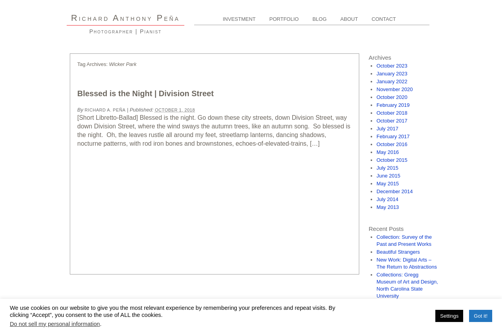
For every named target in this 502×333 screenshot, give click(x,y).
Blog (320, 19)
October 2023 (391, 66)
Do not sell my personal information (55, 324)
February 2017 (393, 136)
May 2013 (387, 207)
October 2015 (391, 160)
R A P (125, 18)
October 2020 (391, 97)
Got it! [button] (480, 316)
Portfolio (284, 19)
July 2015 (387, 168)
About (349, 19)
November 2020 (394, 89)
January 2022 (391, 81)
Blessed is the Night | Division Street (145, 93)
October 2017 (391, 121)
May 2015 (387, 184)
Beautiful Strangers (398, 252)
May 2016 (387, 152)
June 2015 (388, 176)
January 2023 (391, 74)
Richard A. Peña (105, 110)
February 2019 (393, 105)
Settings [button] (449, 316)
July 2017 (387, 129)
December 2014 (394, 191)
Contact (384, 19)
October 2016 (391, 144)
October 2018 (391, 113)
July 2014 (387, 199)
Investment (239, 19)
